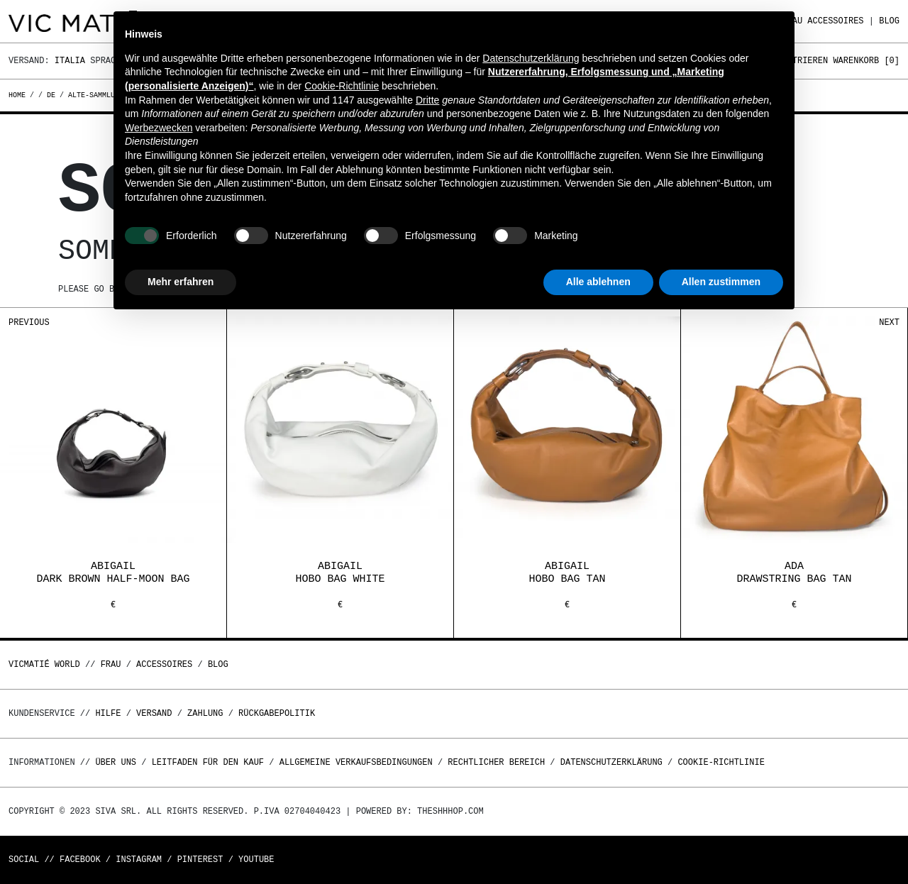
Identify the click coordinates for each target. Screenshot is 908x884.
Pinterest (200, 859)
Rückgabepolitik (276, 713)
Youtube (256, 859)
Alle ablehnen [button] (598, 281)
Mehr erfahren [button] (181, 281)
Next (889, 322)
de (51, 95)
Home (19, 95)
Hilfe (108, 713)
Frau (111, 664)
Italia (70, 61)
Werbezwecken (158, 127)
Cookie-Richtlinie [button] (341, 86)
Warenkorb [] (866, 61)
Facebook (80, 859)
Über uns (118, 762)
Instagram (139, 859)
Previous (29, 322)
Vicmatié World (44, 664)
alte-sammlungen (100, 95)
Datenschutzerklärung (611, 762)
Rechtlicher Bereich (496, 762)
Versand (154, 713)
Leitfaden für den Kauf (208, 762)
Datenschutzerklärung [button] (530, 58)
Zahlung (205, 713)
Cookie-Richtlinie (720, 762)
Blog (889, 21)
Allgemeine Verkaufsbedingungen (356, 762)
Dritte (427, 100)
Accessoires (835, 21)
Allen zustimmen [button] (721, 281)
